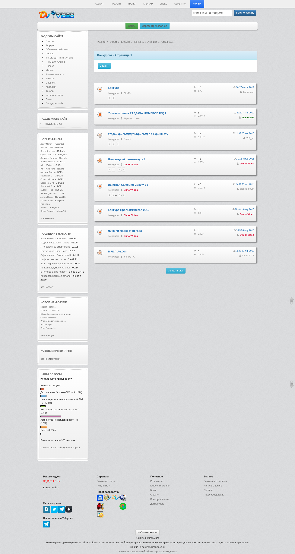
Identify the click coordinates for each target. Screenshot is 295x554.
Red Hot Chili (46, 147)
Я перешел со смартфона (55, 246)
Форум (197, 4)
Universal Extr (46, 200)
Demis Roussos (48, 211)
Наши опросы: (51, 374)
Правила (208, 490)
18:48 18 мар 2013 (244, 209)
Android (148, 4)
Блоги (153, 490)
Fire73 (127, 93)
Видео (163, 4)
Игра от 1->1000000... (50, 310)
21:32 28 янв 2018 (244, 133)
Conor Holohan (47, 179)
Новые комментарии (56, 350)
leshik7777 (129, 256)
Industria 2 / (46, 204)
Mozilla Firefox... (48, 307)
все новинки (47, 218)
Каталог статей (54, 95)
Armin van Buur (47, 161)
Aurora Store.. (46, 197)
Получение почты (106, 481)
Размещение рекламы (215, 481)
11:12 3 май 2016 (245, 158)
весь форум (47, 335)
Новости (116, 4)
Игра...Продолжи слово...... (53, 321)
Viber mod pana (47, 169)
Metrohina (248, 92)
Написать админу (213, 485)
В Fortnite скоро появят (53, 271)
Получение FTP (105, 485)
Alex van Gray (47, 172)
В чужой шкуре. (47, 151)
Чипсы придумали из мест (55, 267)
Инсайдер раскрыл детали (55, 275)
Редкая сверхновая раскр (54, 242)
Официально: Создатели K (55, 255)
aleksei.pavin (247, 188)
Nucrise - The (46, 190)
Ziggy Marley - (47, 144)
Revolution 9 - (46, 176)
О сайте (154, 494)
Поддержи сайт (54, 103)
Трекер (132, 4)
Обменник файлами (57, 49)
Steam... (44, 207)
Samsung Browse (48, 158)
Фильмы (50, 78)
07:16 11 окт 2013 (245, 184)
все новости (47, 287)
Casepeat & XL (47, 183)
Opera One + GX (48, 155)
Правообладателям (214, 494)
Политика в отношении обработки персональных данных (147, 551)
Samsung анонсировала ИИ (56, 263)
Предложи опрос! (70, 447)
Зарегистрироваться (154, 25)
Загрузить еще (175, 270)
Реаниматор (156, 481)
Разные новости (55, 74)
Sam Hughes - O (48, 193)
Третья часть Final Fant (53, 251)
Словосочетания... (49, 317)
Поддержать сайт (53, 118)
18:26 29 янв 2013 (244, 251)
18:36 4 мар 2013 (245, 230)
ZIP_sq (250, 138)
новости (64, 233)
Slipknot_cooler (132, 118)
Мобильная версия (147, 532)
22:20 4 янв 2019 (245, 112)
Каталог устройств (160, 485)
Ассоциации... (47, 324)
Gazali (127, 139)
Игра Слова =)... (48, 328)
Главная (98, 4)
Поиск (49, 99)
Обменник (180, 4)
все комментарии (50, 358)
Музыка (50, 70)
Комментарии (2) (49, 447)
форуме (61, 302)
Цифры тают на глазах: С (54, 259)
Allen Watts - (46, 165)
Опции (104, 66)
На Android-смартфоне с (54, 238)
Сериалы (51, 82)
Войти (131, 25)
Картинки (51, 86)
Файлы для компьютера (59, 57)
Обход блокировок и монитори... (55, 314)
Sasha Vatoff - (46, 186)
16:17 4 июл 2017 (245, 87)
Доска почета (157, 503)
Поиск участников (159, 499)
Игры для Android (55, 61)
